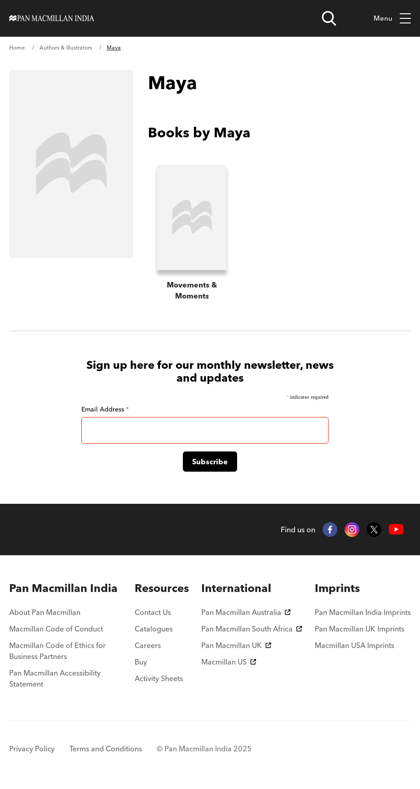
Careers (148, 645)
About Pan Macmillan (44, 612)
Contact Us (153, 612)
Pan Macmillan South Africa (251, 628)
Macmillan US (228, 661)
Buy (141, 661)
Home (17, 47)
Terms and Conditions (105, 748)
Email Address (105, 409)
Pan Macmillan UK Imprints (359, 628)
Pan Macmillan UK (236, 645)
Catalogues (154, 628)
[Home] (51, 18)
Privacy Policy (32, 748)
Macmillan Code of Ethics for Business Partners (57, 651)
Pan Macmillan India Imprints (363, 612)
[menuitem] (65, 588)
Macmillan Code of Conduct (56, 628)
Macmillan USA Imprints (354, 645)
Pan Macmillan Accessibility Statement (55, 678)
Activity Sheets (159, 678)
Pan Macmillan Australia (245, 612)
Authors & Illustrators (66, 47)
